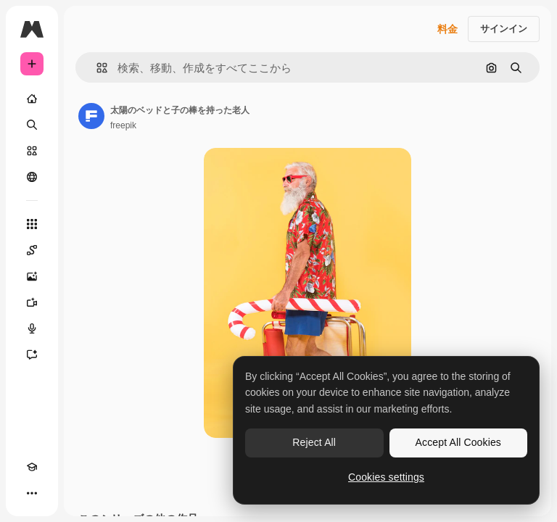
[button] (96, 67)
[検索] (32, 124)
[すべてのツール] (32, 224)
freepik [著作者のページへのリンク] (123, 125)
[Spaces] (32, 250)
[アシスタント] (32, 354)
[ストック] (32, 150)
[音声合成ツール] (32, 328)
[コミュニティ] (32, 176)
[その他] (32, 493)
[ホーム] (32, 98)
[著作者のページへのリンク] (91, 116)
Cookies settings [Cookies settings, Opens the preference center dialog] (386, 477)
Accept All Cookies (458, 442)
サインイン (503, 28)
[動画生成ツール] (32, 302)
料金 (447, 29)
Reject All (314, 442)
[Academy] (32, 466)
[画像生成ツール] (32, 276)
